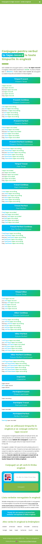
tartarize (23, 530)
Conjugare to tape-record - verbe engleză (16, 2)
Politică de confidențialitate (27, 541)
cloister (4, 526)
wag (36, 530)
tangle (5, 530)
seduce (19, 526)
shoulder (27, 526)
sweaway (35, 526)
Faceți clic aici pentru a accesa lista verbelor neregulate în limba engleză (21, 513)
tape (10, 530)
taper (16, 530)
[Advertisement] (21, 25)
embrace (12, 526)
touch (30, 530)
